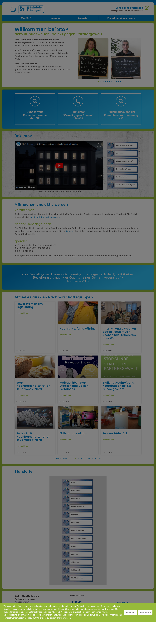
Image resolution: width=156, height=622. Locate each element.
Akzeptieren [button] (145, 612)
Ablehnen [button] (130, 612)
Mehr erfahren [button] (64, 618)
